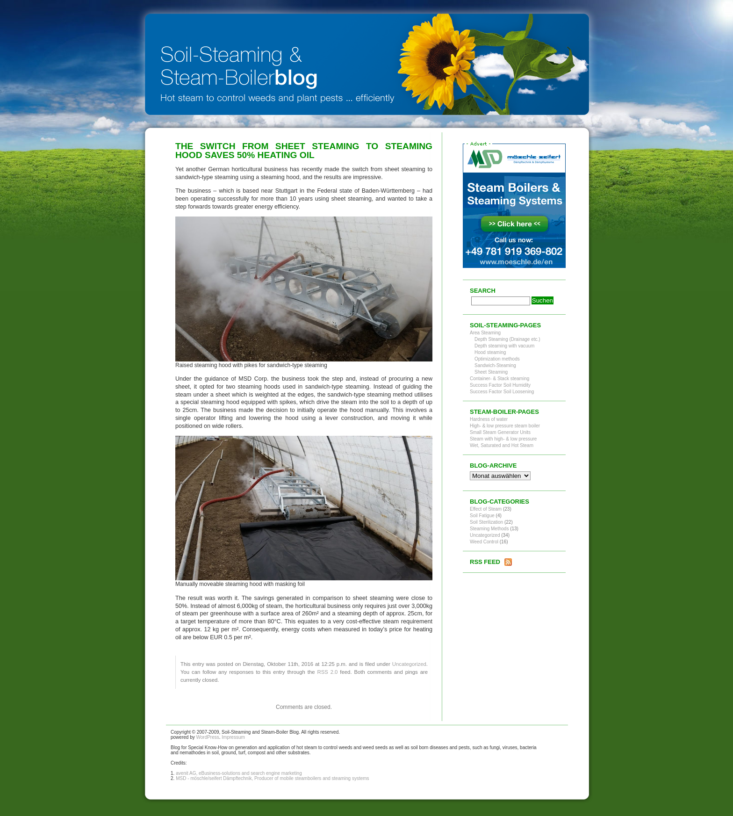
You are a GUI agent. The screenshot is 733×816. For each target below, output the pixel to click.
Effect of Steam (486, 509)
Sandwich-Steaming (495, 365)
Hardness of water (489, 419)
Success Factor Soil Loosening (502, 391)
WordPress (207, 737)
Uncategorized (409, 664)
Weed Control (484, 541)
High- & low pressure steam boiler (505, 425)
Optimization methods (497, 358)
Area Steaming (485, 332)
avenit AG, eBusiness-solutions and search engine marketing (239, 773)
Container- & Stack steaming (499, 378)
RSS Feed (485, 561)
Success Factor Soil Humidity (500, 385)
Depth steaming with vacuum (504, 345)
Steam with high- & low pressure (503, 438)
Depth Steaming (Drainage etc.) (507, 339)
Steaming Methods (489, 528)
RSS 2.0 (327, 672)
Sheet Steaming (491, 372)
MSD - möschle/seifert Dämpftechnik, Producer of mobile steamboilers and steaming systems (272, 778)
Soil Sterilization (486, 522)
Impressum (233, 737)
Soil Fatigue (482, 515)
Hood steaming (490, 352)
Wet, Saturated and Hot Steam (501, 445)
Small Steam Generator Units (500, 432)
